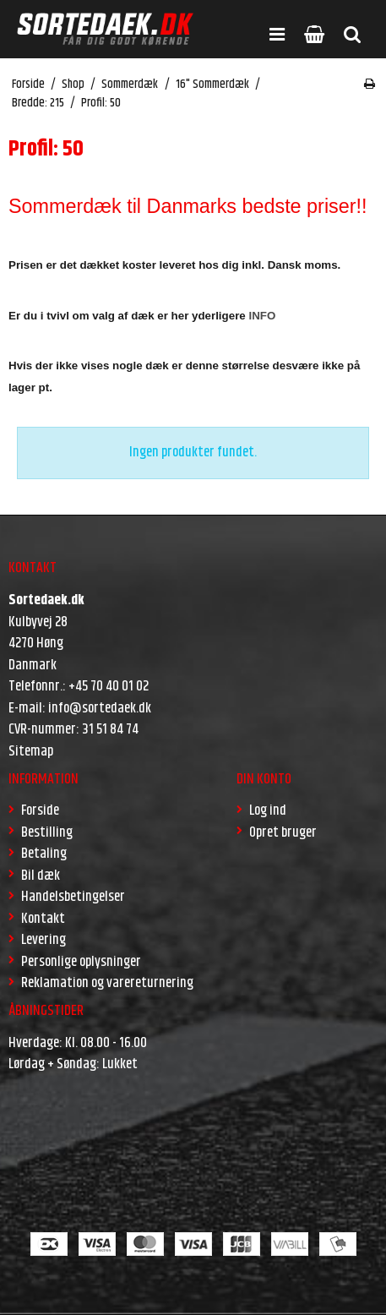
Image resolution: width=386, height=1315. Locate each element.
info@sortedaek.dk (99, 708)
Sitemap (30, 751)
